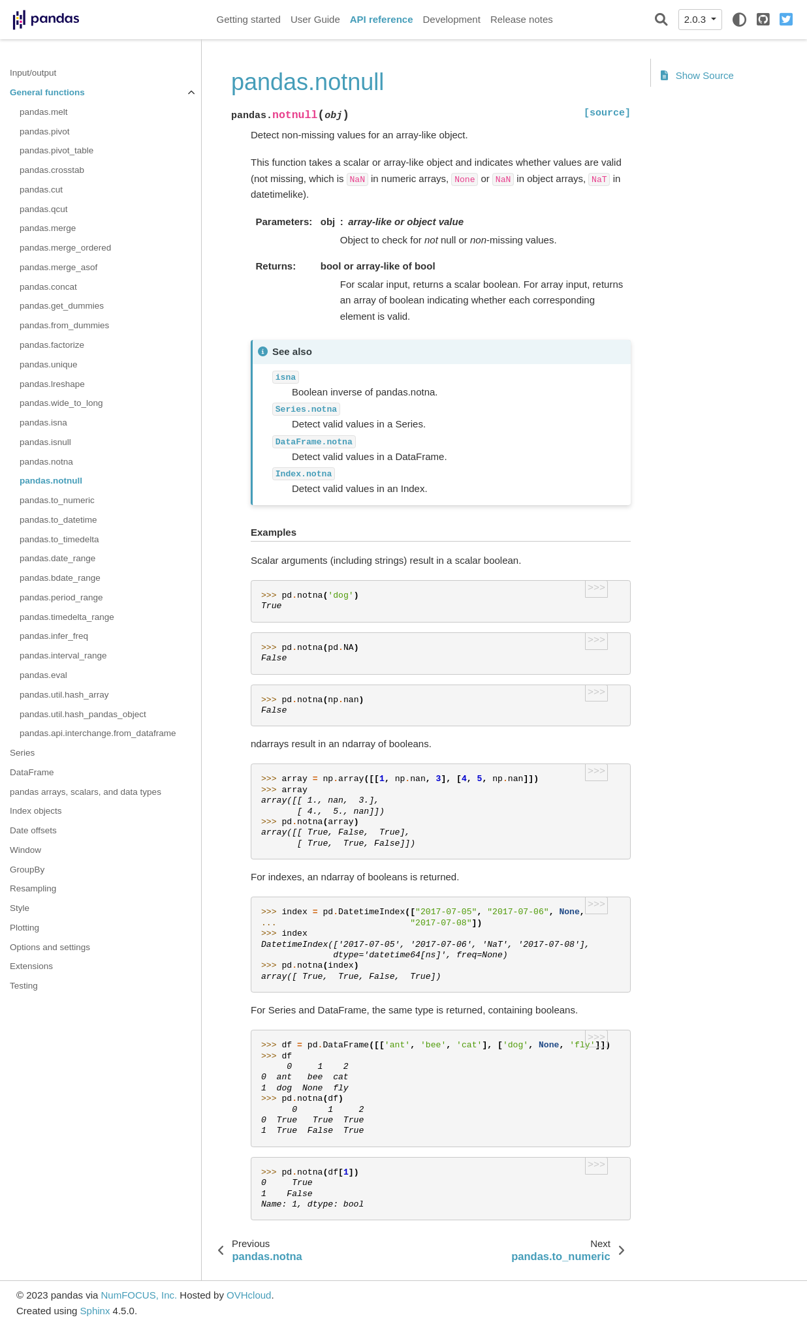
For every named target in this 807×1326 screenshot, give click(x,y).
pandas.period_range (61, 597)
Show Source (697, 75)
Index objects (36, 811)
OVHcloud (249, 1295)
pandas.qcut (44, 209)
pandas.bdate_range (60, 578)
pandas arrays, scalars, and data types (85, 792)
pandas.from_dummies (64, 325)
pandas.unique (49, 364)
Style (19, 908)
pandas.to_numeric (57, 500)
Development (451, 19)
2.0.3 (696, 19)
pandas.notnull (51, 481)
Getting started (249, 19)
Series (22, 753)
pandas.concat (48, 287)
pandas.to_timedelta (59, 539)
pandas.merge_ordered (65, 248)
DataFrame (32, 772)
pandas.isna (43, 422)
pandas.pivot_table (56, 150)
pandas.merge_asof (58, 267)
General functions (47, 92)
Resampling (33, 888)
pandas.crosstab (52, 170)
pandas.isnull (45, 442)
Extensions (31, 966)
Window (25, 850)
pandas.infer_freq (54, 636)
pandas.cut (41, 189)
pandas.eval (43, 675)
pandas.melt (44, 112)
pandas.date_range (57, 558)
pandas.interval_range (63, 655)
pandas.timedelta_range (67, 617)
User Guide (315, 19)
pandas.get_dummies (62, 306)
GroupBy (27, 869)
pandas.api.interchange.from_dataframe (98, 733)
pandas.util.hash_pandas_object (83, 714)
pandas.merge (48, 228)
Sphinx (95, 1310)
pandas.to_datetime (58, 520)
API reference (381, 19)
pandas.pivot (45, 131)
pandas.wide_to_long (61, 403)
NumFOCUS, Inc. (139, 1295)
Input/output (33, 73)
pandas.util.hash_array (64, 695)
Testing (24, 986)
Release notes (521, 19)
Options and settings (50, 947)
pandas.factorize (52, 345)
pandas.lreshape (52, 384)
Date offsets (33, 830)
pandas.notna (46, 462)
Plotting (24, 928)
